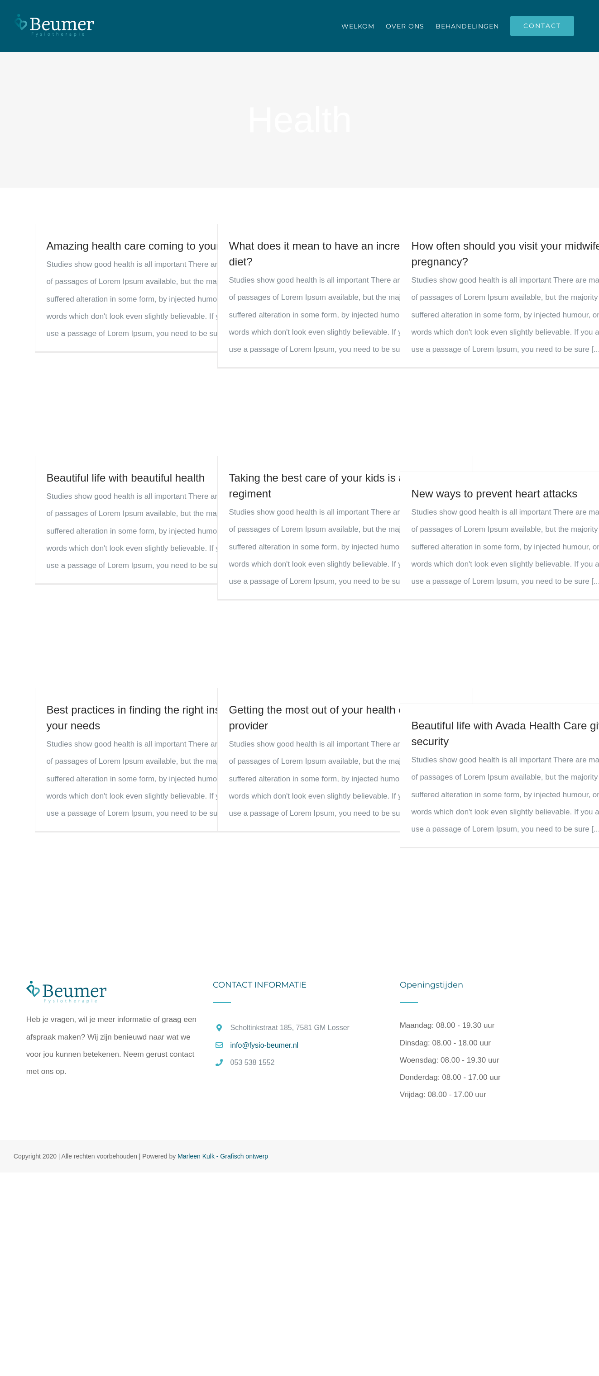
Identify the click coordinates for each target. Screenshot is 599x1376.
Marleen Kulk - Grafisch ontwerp (222, 1156)
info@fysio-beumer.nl (264, 1045)
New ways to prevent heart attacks (495, 493)
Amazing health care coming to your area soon (159, 246)
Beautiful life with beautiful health (126, 478)
